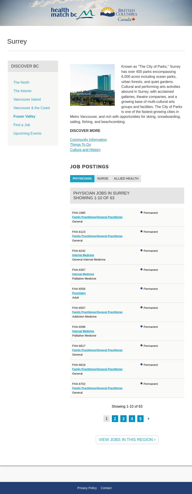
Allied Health (126, 178)
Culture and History (85, 150)
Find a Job (21, 125)
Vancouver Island (27, 99)
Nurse (102, 178)
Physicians (82, 178)
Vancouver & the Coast (31, 108)
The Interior (22, 91)
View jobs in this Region (127, 439)
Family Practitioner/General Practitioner (97, 217)
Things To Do (80, 144)
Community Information (88, 140)
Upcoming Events (27, 133)
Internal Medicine (83, 255)
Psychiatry (79, 293)
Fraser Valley (24, 116)
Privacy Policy (87, 488)
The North (21, 82)
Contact (106, 488)
